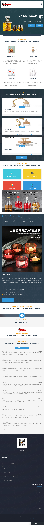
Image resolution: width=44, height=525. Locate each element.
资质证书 (40, 498)
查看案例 (39, 25)
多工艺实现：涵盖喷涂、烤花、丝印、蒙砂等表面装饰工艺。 (15, 294)
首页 (41, 492)
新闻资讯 (22, 106)
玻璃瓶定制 (24, 519)
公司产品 (40, 501)
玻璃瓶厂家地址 (5, 425)
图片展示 (40, 507)
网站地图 (32, 521)
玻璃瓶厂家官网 (5, 417)
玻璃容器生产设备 (33, 78)
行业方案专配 (12, 188)
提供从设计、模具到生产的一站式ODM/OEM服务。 (14, 297)
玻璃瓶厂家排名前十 (8, 129)
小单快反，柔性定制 (11, 176)
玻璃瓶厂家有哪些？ (8, 109)
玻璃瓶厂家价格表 (5, 385)
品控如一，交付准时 (32, 188)
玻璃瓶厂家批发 (5, 393)
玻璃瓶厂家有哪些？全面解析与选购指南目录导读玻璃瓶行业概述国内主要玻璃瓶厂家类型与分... (21, 111)
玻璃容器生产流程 (33, 56)
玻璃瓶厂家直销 (5, 401)
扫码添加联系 (22, 453)
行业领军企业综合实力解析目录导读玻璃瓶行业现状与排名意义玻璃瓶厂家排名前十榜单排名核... (21, 131)
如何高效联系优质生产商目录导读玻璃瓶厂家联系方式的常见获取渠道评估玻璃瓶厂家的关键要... (21, 151)
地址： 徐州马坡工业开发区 (9, 466)
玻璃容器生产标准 (11, 78)
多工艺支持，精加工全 (32, 176)
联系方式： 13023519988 (9, 468)
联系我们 (40, 510)
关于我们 (40, 495)
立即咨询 (30, 25)
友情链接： (20, 519)
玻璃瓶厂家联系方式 (8, 149)
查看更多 (22, 157)
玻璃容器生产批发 (11, 56)
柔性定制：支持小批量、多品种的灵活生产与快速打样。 (14, 292)
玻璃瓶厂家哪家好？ (5, 409)
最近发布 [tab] (18, 350)
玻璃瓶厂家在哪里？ (5, 377)
